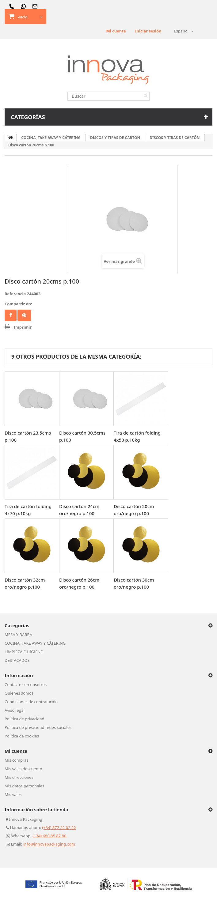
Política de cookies (22, 735)
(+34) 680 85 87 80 (49, 836)
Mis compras (17, 760)
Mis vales (13, 794)
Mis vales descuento (23, 768)
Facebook (10, 315)
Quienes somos (19, 693)
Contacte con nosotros (26, 684)
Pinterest (24, 315)
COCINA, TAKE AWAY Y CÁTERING (35, 643)
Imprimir (23, 327)
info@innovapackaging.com (49, 844)
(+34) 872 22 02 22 (59, 827)
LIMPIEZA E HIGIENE (24, 651)
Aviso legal (15, 710)
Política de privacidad (24, 718)
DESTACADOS (17, 660)
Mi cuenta (116, 31)
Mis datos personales (24, 785)
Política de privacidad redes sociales (38, 727)
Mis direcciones (19, 777)
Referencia (15, 293)
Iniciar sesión (148, 31)
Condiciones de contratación (31, 701)
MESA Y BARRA (18, 634)
